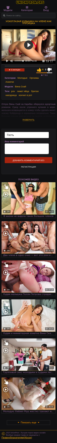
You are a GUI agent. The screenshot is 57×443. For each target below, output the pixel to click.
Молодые (22, 78)
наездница (11, 95)
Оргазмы (34, 78)
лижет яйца (23, 91)
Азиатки (9, 82)
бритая (34, 91)
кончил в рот (25, 95)
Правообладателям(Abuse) (17, 437)
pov (13, 91)
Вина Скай (20, 86)
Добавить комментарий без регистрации (28, 161)
